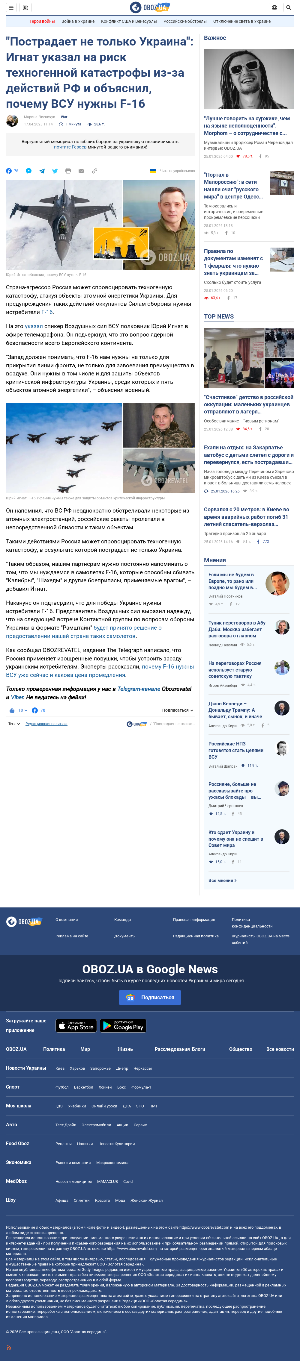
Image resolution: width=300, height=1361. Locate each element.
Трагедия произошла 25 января (235, 533)
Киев (60, 1068)
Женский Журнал (146, 1200)
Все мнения (220, 880)
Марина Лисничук (39, 117)
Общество (240, 1049)
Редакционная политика (47, 724)
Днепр (122, 1068)
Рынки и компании (73, 1162)
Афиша (62, 1200)
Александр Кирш (222, 726)
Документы (125, 936)
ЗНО (140, 1106)
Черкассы (143, 1068)
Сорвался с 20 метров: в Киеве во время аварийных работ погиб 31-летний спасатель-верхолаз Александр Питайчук (247, 517)
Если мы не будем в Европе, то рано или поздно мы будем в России (231, 581)
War (64, 117)
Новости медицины (74, 1181)
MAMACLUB (107, 1181)
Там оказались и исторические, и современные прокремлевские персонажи (233, 212)
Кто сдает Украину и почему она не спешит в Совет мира (235, 839)
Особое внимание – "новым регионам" (241, 421)
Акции (122, 1125)
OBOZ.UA (270, 1238)
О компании (67, 919)
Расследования (172, 1049)
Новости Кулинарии (116, 1144)
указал (34, 326)
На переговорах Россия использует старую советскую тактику (235, 669)
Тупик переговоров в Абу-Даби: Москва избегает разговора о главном (237, 629)
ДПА (127, 1106)
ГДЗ (59, 1106)
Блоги (198, 1049)
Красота (102, 1200)
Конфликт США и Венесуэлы (129, 21)
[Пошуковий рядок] (289, 7)
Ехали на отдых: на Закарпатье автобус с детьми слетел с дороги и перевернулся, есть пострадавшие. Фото (249, 455)
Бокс (121, 1087)
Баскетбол (83, 1087)
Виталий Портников (225, 596)
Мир (85, 1049)
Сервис (140, 1125)
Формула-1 (141, 1087)
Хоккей (105, 1087)
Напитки (85, 1144)
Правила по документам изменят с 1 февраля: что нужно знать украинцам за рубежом (233, 262)
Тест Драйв (66, 1125)
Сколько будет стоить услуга (232, 282)
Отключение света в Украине (242, 21)
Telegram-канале (138, 689)
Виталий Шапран (223, 766)
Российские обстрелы (185, 21)
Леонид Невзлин (222, 645)
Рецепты (64, 1144)
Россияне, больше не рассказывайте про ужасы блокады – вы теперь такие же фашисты (233, 791)
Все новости (280, 1049)
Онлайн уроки (104, 1106)
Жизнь (125, 1049)
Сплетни (82, 1200)
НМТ (153, 1106)
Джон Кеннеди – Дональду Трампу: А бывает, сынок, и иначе (235, 710)
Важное (215, 37)
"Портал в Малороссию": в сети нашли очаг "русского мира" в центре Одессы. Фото (234, 186)
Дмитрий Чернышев (225, 806)
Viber (17, 697)
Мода (120, 1200)
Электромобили (96, 1125)
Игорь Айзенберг (223, 685)
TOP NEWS (219, 316)
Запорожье (100, 1068)
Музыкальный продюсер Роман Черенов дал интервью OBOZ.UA (248, 145)
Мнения (215, 560)
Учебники (77, 1106)
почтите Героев (70, 147)
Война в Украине (78, 21)
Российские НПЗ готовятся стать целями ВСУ (235, 750)
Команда (122, 919)
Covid (128, 1181)
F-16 (47, 312)
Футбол (62, 1087)
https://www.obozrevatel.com (204, 1227)
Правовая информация (194, 919)
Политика (54, 1049)
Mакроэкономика (112, 1162)
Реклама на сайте (72, 936)
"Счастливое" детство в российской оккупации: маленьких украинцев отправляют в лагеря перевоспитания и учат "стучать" (248, 405)
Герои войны (42, 21)
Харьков (77, 1068)
